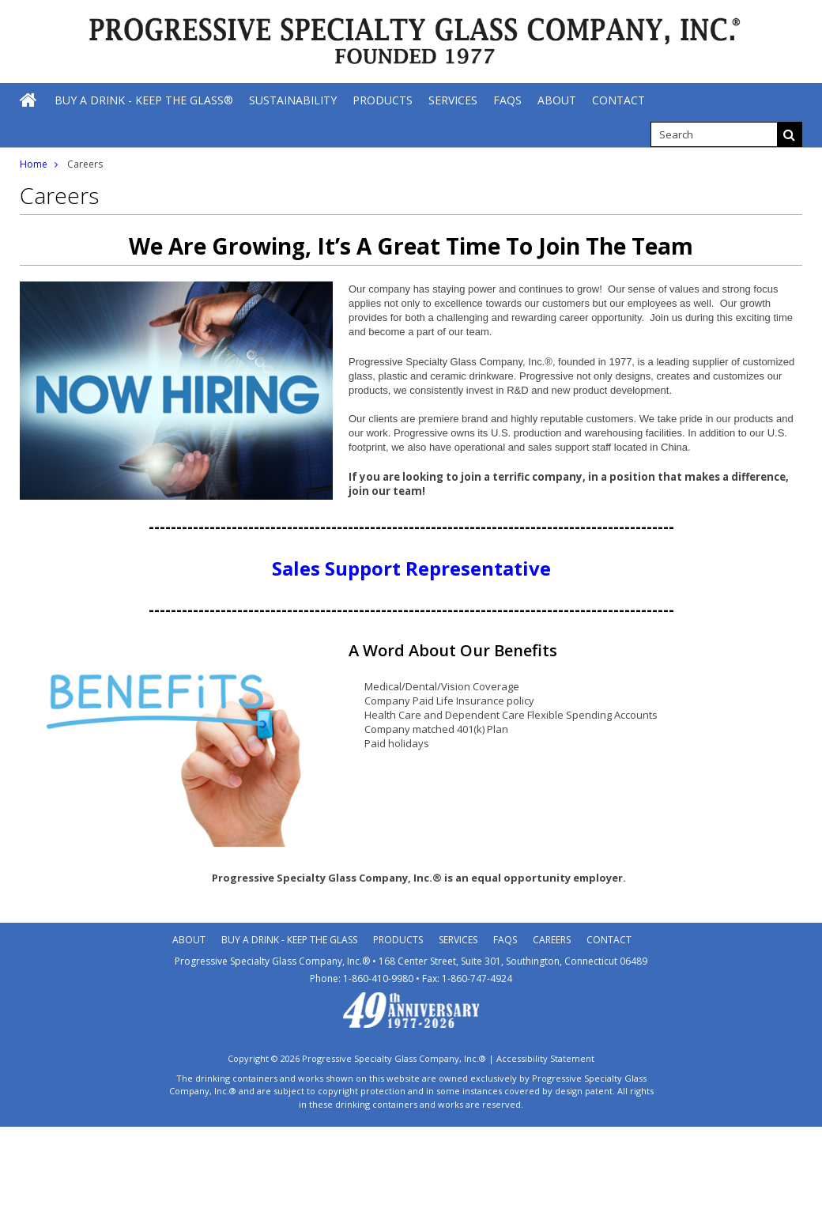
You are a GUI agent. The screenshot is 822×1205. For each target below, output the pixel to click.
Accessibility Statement (545, 1058)
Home (33, 164)
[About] (556, 100)
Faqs (505, 939)
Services (458, 939)
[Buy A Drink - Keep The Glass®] (144, 100)
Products (398, 939)
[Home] (29, 99)
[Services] (452, 100)
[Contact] (618, 100)
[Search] (789, 134)
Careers (552, 939)
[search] (713, 134)
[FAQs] (507, 100)
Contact (609, 939)
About (189, 939)
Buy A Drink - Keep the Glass (289, 939)
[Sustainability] (293, 100)
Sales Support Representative (411, 568)
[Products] (383, 100)
